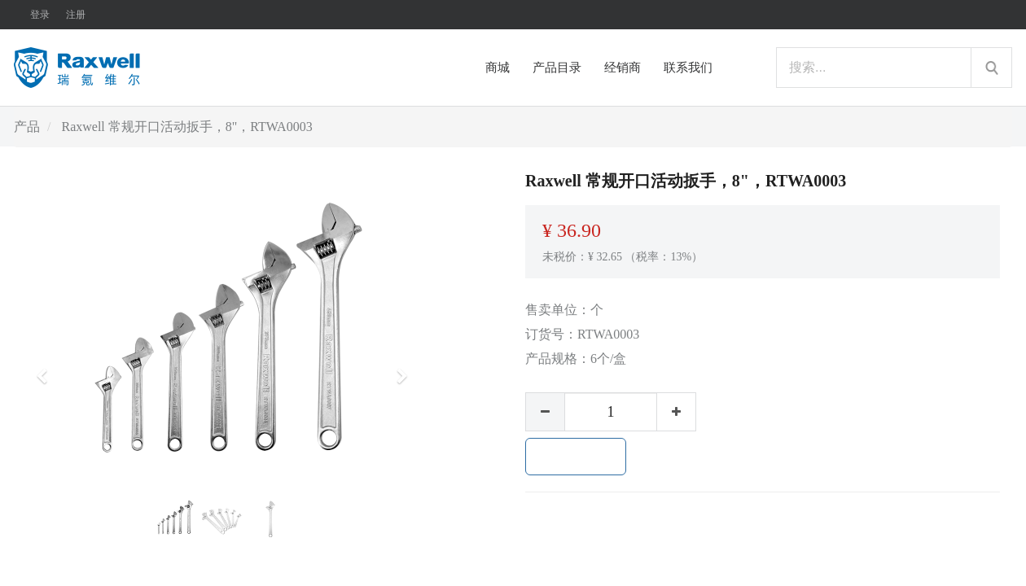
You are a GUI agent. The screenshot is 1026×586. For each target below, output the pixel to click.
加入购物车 (575, 456)
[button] (47, 368)
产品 (27, 126)
